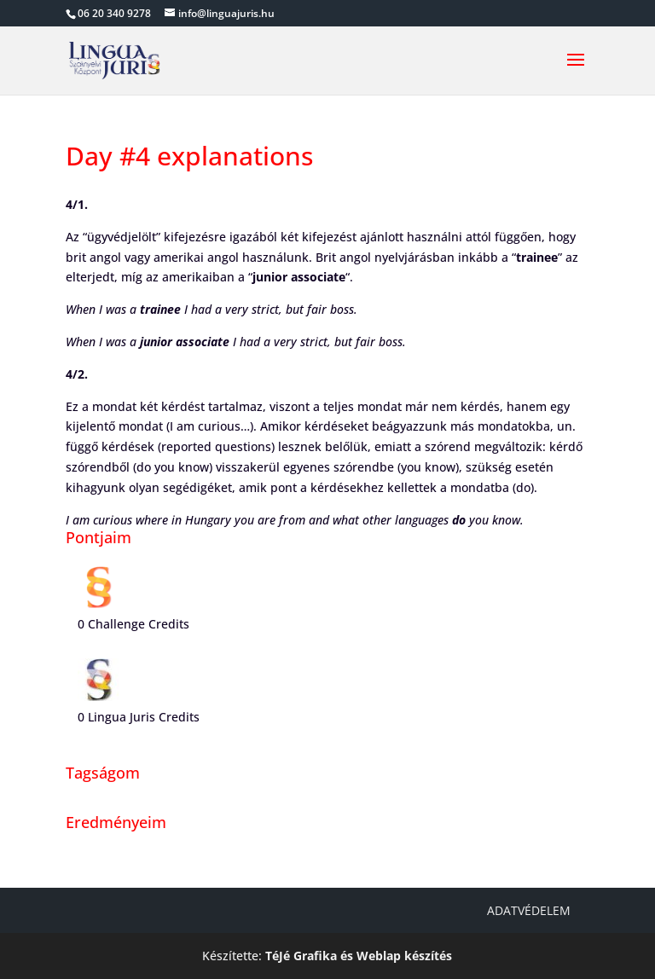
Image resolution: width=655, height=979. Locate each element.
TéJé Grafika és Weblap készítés (358, 955)
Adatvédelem (529, 910)
